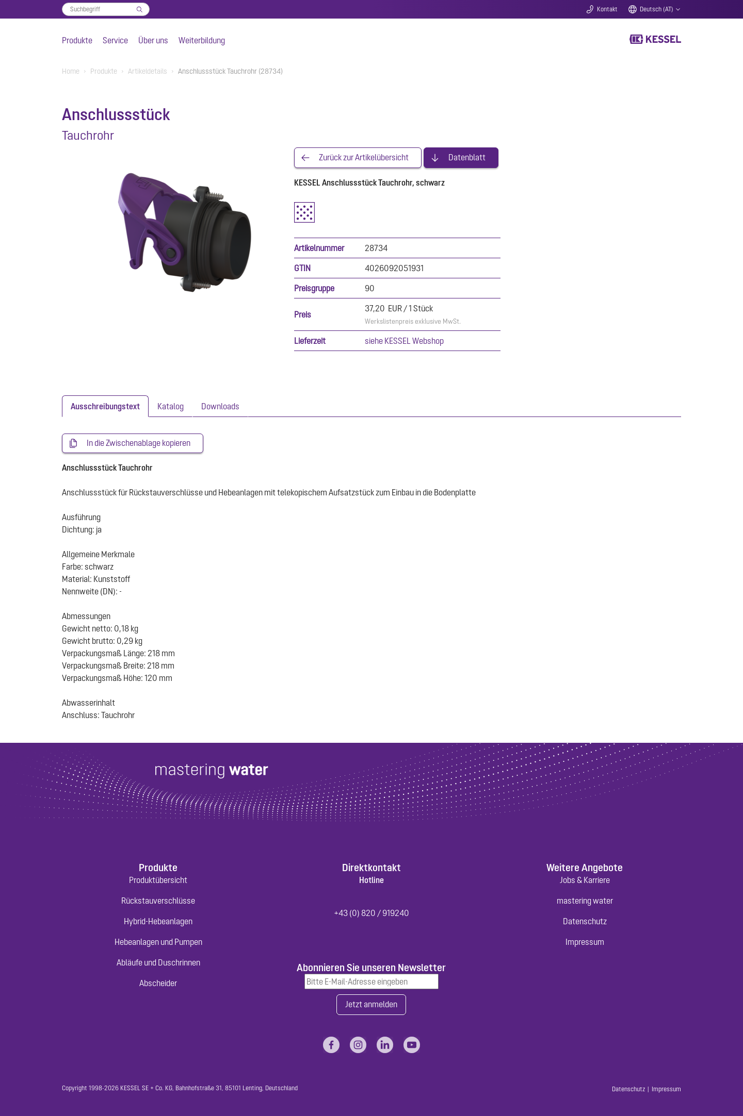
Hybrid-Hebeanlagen (158, 921)
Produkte (77, 40)
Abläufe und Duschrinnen (158, 962)
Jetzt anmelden (371, 1004)
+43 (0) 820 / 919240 (371, 913)
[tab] (105, 406)
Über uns (153, 40)
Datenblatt (467, 157)
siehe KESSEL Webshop (404, 340)
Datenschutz (585, 921)
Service (115, 40)
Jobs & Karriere (585, 880)
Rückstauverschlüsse (158, 900)
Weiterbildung (202, 40)
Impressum (585, 941)
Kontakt (607, 9)
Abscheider (158, 983)
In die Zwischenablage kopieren (138, 443)
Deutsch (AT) (656, 9)
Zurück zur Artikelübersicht (364, 157)
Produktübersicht (158, 880)
